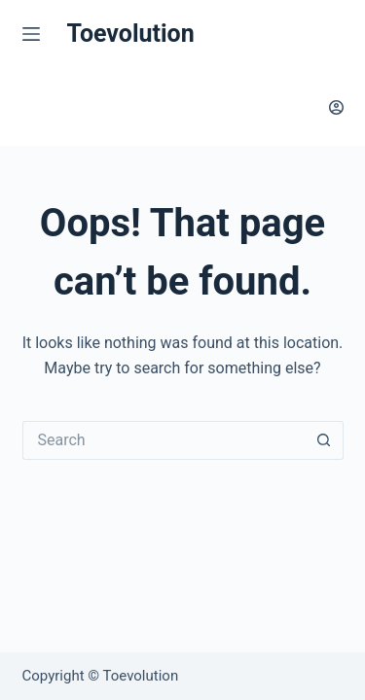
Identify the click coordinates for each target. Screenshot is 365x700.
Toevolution (131, 33)
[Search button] (324, 440)
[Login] (336, 107)
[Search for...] (163, 440)
